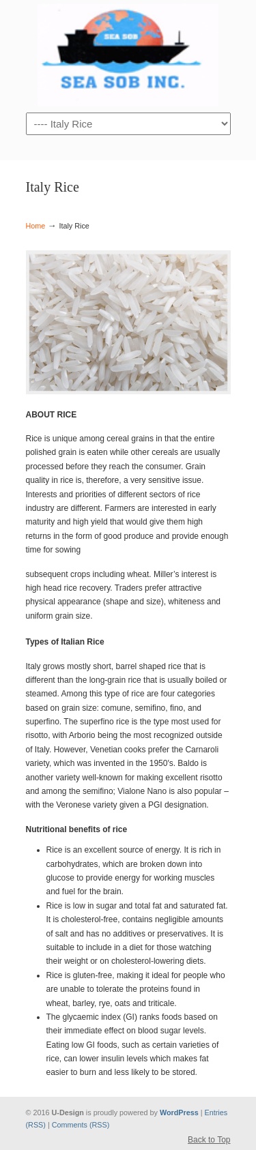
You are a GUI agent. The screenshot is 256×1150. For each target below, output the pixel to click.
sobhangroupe (128, 55)
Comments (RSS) (81, 1125)
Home (36, 226)
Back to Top (209, 1140)
